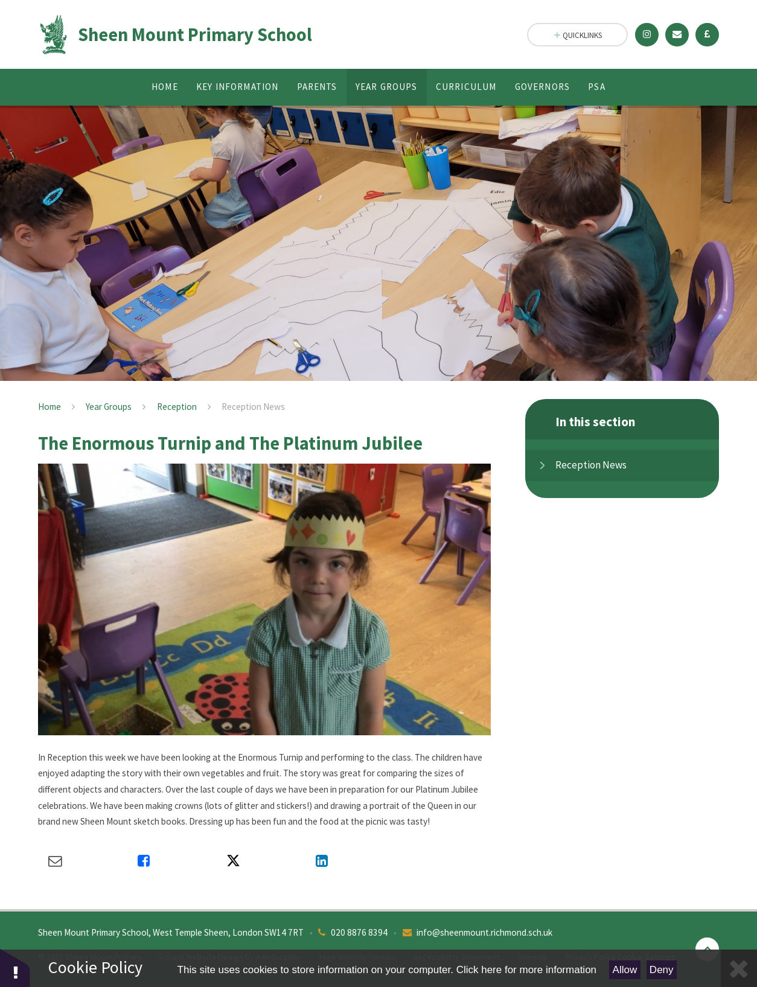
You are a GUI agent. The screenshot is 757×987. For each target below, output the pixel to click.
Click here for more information (526, 970)
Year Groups (109, 406)
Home (49, 406)
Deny (662, 970)
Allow (625, 970)
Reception (177, 406)
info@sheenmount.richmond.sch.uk (484, 932)
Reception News (253, 406)
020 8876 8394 (359, 932)
